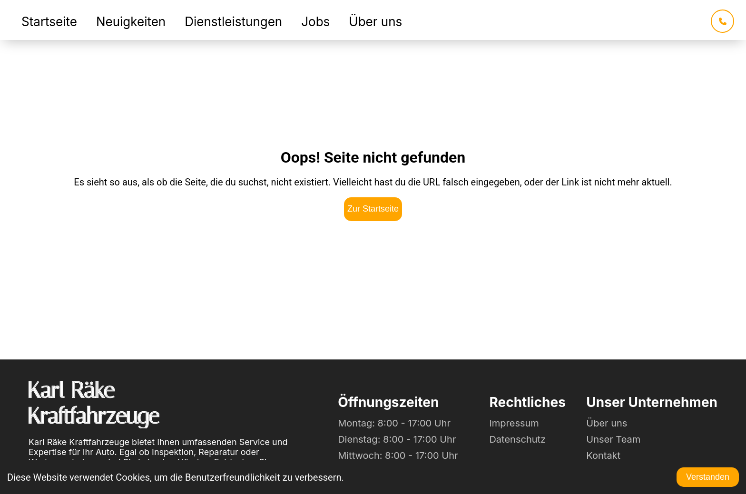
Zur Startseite (373, 208)
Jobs (315, 21)
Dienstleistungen (233, 21)
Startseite (49, 21)
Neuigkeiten (131, 21)
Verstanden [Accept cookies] (707, 477)
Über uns (375, 21)
